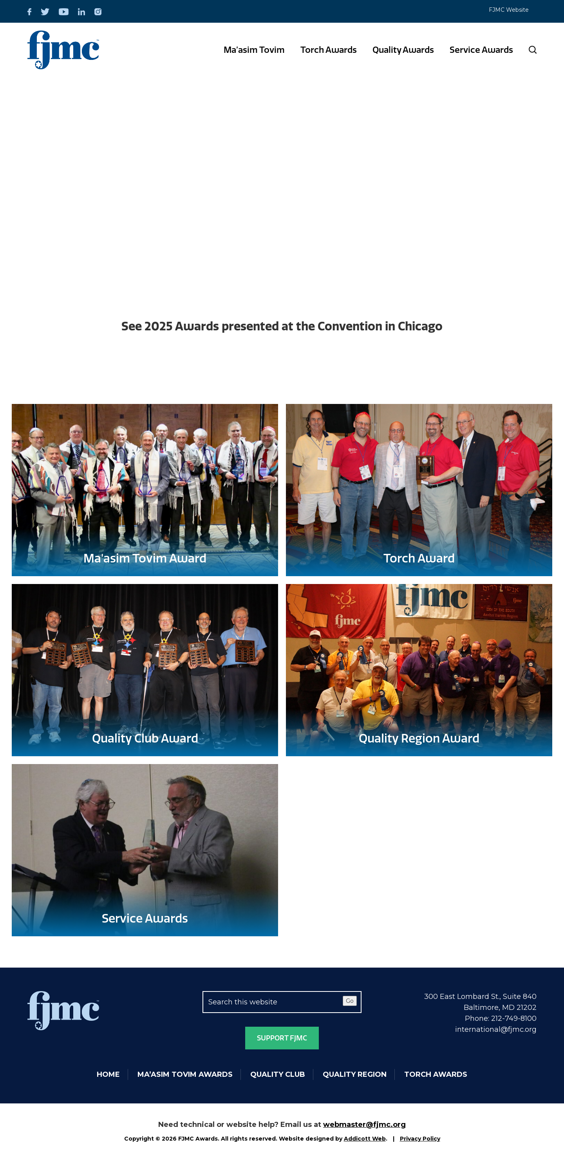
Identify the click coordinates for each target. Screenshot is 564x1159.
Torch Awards (328, 50)
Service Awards (481, 50)
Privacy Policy (420, 1138)
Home (108, 1074)
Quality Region (355, 1074)
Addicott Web (365, 1138)
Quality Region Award (419, 739)
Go (350, 1000)
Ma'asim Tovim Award (144, 559)
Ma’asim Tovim (254, 50)
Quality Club (277, 1074)
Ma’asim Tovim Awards (185, 1074)
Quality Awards (403, 50)
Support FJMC (282, 1038)
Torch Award (419, 559)
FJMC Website (509, 9)
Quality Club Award (145, 739)
